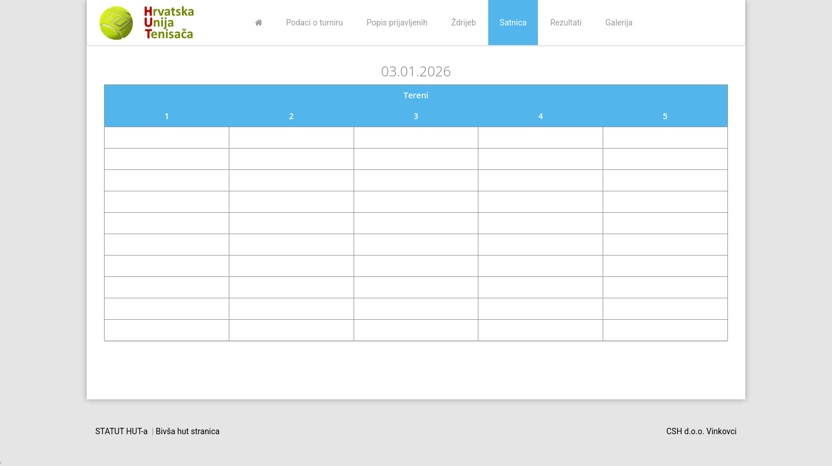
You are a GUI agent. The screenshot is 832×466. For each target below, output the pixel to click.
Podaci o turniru (314, 22)
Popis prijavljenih (397, 22)
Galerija (619, 22)
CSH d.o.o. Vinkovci (701, 431)
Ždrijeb (463, 22)
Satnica (513, 22)
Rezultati (565, 22)
